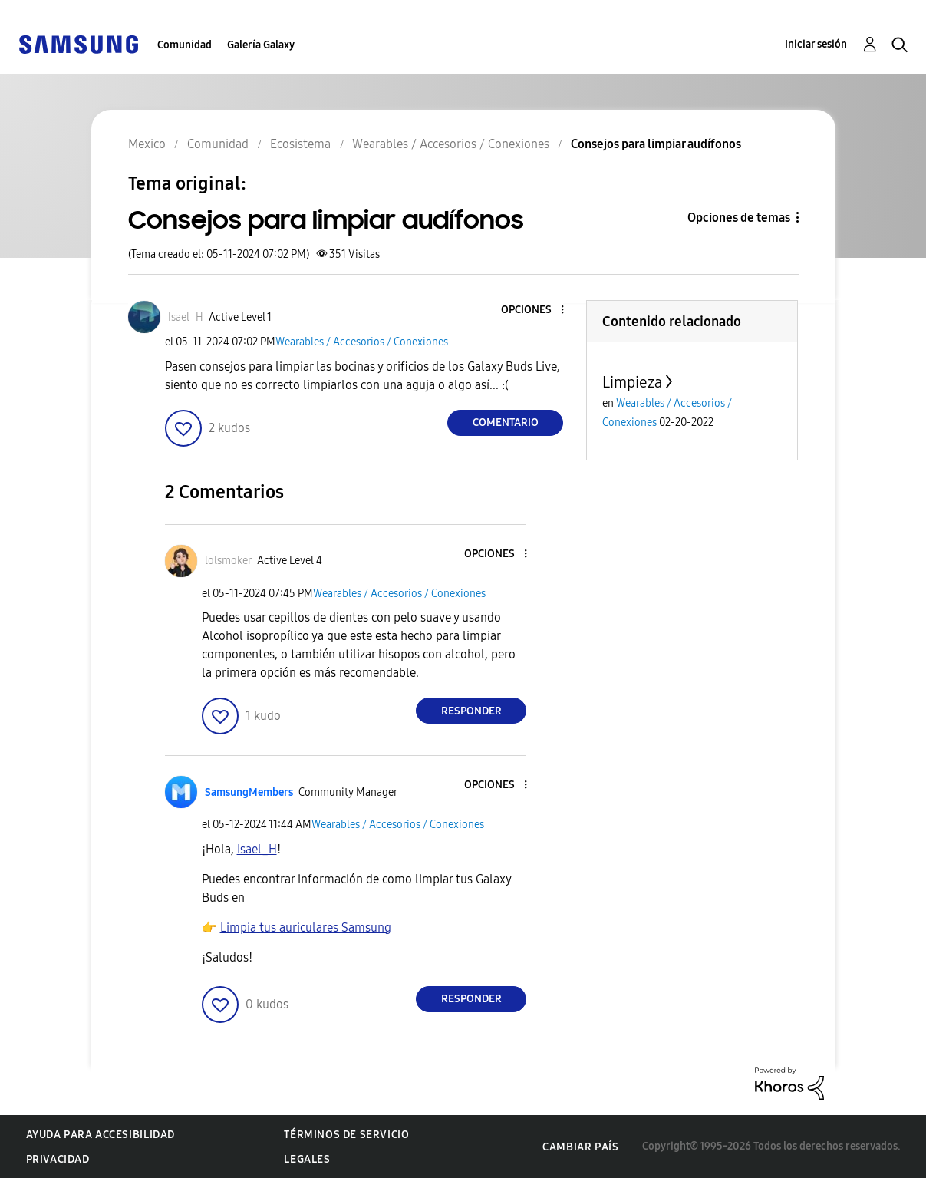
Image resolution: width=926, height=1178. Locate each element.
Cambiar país (580, 1146)
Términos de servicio (346, 1134)
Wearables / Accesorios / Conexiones (361, 341)
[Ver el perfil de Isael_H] (185, 317)
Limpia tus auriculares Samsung (305, 927)
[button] (537, 310)
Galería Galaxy (261, 44)
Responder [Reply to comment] (471, 711)
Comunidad (184, 44)
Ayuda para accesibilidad (100, 1134)
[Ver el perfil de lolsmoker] (228, 560)
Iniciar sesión (816, 44)
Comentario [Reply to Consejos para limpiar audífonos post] (506, 422)
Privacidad (58, 1159)
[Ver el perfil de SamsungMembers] (249, 792)
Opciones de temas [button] (738, 217)
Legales (307, 1159)
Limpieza (632, 382)
